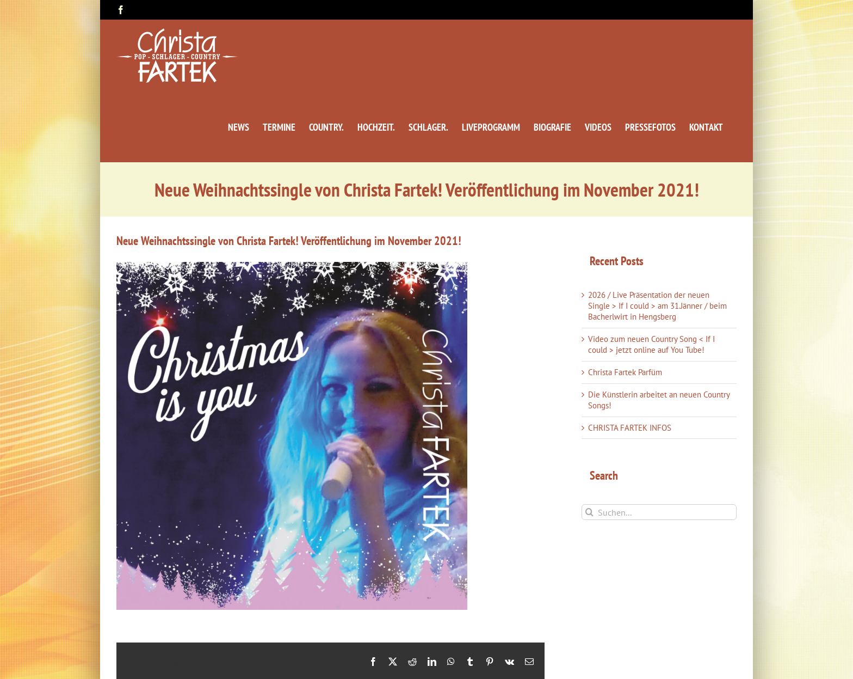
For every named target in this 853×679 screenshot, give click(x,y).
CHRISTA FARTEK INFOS (629, 428)
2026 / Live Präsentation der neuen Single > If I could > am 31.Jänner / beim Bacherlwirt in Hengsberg (657, 306)
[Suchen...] (659, 512)
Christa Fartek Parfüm (625, 372)
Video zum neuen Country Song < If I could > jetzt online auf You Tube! (651, 344)
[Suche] (589, 512)
